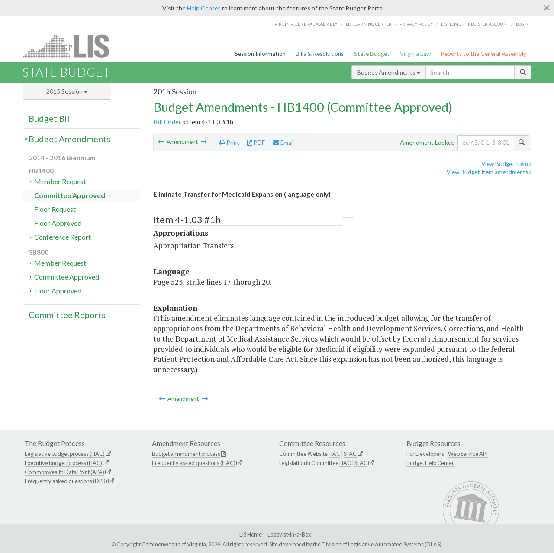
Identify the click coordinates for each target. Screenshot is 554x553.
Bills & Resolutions (320, 53)
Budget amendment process (186, 453)
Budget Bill (50, 118)
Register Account (488, 23)
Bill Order (167, 122)
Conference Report (62, 237)
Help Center (203, 8)
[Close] (547, 7)
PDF (256, 142)
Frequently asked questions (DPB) (66, 481)
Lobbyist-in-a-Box (289, 534)
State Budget (372, 53)
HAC (334, 453)
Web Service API (468, 453)
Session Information (260, 53)
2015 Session (66, 91)
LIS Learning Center (369, 23)
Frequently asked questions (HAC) (193, 462)
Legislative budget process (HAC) (65, 453)
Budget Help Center (430, 462)
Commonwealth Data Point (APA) (64, 471)
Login (522, 23)
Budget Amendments (388, 72)
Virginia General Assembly (306, 23)
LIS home (451, 23)
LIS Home (250, 534)
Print (229, 142)
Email (283, 142)
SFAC (350, 453)
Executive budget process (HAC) (63, 462)
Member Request (60, 181)
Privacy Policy (416, 23)
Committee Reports (67, 314)
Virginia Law (415, 53)
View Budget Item (506, 163)
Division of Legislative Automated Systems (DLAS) (381, 544)
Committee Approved (69, 195)
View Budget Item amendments (489, 172)
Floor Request (55, 209)
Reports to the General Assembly (483, 53)
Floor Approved (57, 223)
